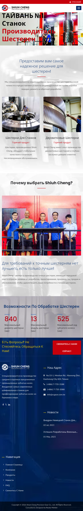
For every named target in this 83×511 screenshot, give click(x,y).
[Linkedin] (9, 404)
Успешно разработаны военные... (61, 431)
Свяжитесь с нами (14, 490)
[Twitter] (6, 404)
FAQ (8, 485)
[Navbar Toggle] (78, 8)
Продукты (10, 475)
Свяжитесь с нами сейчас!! (67, 347)
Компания (10, 469)
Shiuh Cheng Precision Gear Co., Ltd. (40, 505)
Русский (76, 2)
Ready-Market (51, 507)
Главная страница (14, 464)
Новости (10, 480)
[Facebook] (3, 404)
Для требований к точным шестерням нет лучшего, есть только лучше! (40, 266)
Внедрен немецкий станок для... (60, 420)
